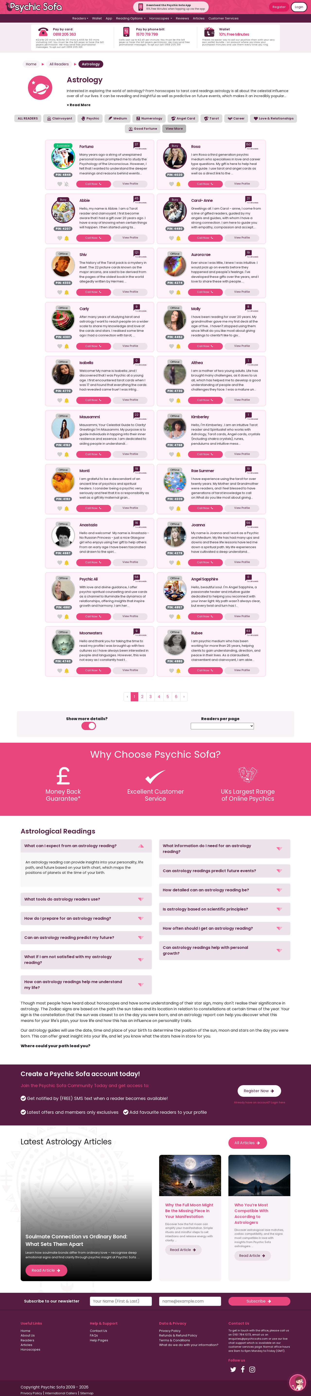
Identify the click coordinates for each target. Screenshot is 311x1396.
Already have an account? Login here (259, 1102)
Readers (27, 1340)
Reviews (182, 18)
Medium (117, 118)
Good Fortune (142, 129)
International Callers (61, 1393)
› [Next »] (183, 696)
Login (299, 7)
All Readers (59, 64)
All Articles (247, 1143)
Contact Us (98, 1331)
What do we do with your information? (188, 1345)
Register (279, 7)
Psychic (90, 118)
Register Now (259, 1091)
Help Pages (99, 1340)
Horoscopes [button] (159, 18)
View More (174, 129)
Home (31, 64)
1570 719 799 (147, 34)
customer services (241, 1347)
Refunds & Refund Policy (178, 1335)
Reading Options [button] (129, 18)
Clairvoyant (59, 118)
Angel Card (183, 118)
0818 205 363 (64, 34)
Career (236, 118)
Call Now (93, 184)
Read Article (46, 1270)
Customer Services (223, 18)
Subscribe (259, 1301)
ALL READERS (28, 118)
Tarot (211, 118)
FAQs (94, 1335)
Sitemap (87, 1393)
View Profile (130, 184)
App (109, 18)
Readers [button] (79, 18)
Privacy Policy (170, 1331)
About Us (28, 1335)
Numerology (149, 118)
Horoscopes (30, 1349)
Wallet (97, 18)
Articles (199, 18)
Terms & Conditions (174, 1340)
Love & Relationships (273, 118)
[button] (86, 845)
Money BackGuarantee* (63, 795)
